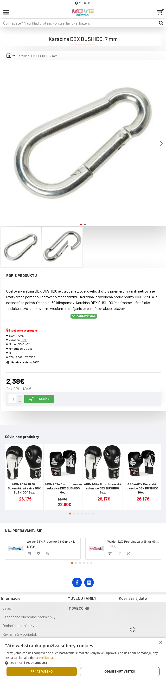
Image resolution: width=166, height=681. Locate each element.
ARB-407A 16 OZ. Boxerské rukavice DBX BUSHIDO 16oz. (24, 488)
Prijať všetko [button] (42, 671)
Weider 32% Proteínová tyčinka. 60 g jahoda (133, 541)
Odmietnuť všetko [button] (119, 671)
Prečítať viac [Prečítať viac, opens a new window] (47, 658)
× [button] (160, 643)
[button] (161, 143)
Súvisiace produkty (22, 436)
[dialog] (83, 659)
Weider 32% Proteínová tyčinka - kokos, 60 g (53, 541)
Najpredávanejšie (23, 530)
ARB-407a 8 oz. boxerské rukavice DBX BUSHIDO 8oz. (102, 488)
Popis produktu (21, 275)
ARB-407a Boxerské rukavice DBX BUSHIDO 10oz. (141, 488)
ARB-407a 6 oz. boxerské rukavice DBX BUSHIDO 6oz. (63, 488)
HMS (24, 339)
